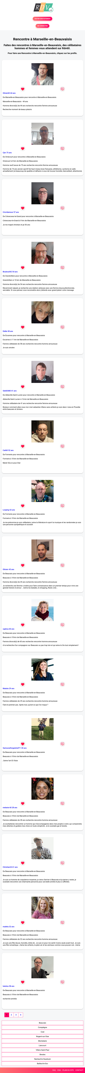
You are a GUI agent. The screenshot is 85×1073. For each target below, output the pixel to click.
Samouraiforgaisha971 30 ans (15, 748)
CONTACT (79, 1070)
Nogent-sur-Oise (42, 1036)
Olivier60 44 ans (9, 93)
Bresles (42, 1054)
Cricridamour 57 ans (11, 212)
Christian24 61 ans (10, 867)
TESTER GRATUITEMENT (43, 19)
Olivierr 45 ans (8, 569)
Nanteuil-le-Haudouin (42, 1059)
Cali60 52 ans (8, 450)
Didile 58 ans (8, 331)
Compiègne (42, 1027)
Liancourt (42, 1045)
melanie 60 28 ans (10, 808)
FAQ (54, 1070)
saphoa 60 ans (8, 629)
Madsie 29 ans (8, 688)
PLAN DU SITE (68, 1070)
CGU (59, 1070)
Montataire (42, 1041)
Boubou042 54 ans (10, 272)
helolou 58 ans (8, 986)
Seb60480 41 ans (10, 391)
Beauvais (42, 1023)
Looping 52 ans (9, 510)
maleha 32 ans (8, 927)
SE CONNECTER (42, 26)
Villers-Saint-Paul (42, 1050)
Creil (42, 1032)
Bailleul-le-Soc (42, 1064)
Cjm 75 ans (7, 153)
